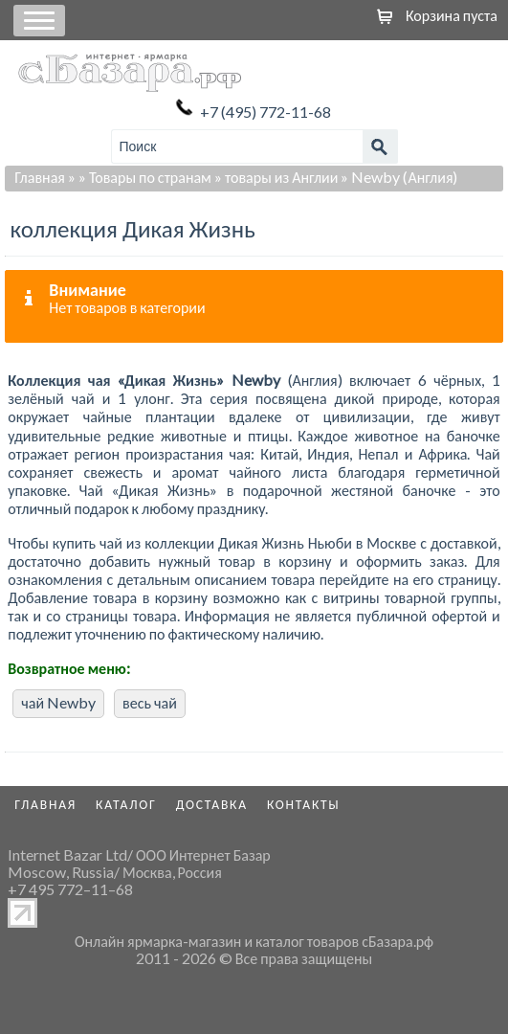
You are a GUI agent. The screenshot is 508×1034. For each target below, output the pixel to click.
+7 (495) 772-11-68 (265, 111)
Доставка (212, 804)
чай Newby (58, 702)
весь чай (149, 702)
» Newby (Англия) (399, 177)
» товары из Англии (276, 177)
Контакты (304, 804)
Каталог (126, 804)
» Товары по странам (144, 177)
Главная (39, 177)
